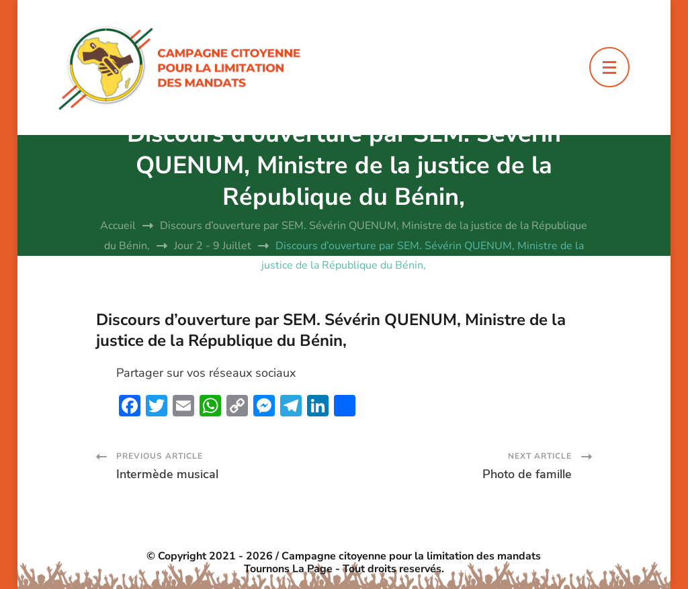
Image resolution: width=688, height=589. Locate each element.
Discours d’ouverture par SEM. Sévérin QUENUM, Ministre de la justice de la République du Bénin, (331, 330)
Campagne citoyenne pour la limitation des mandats (411, 556)
